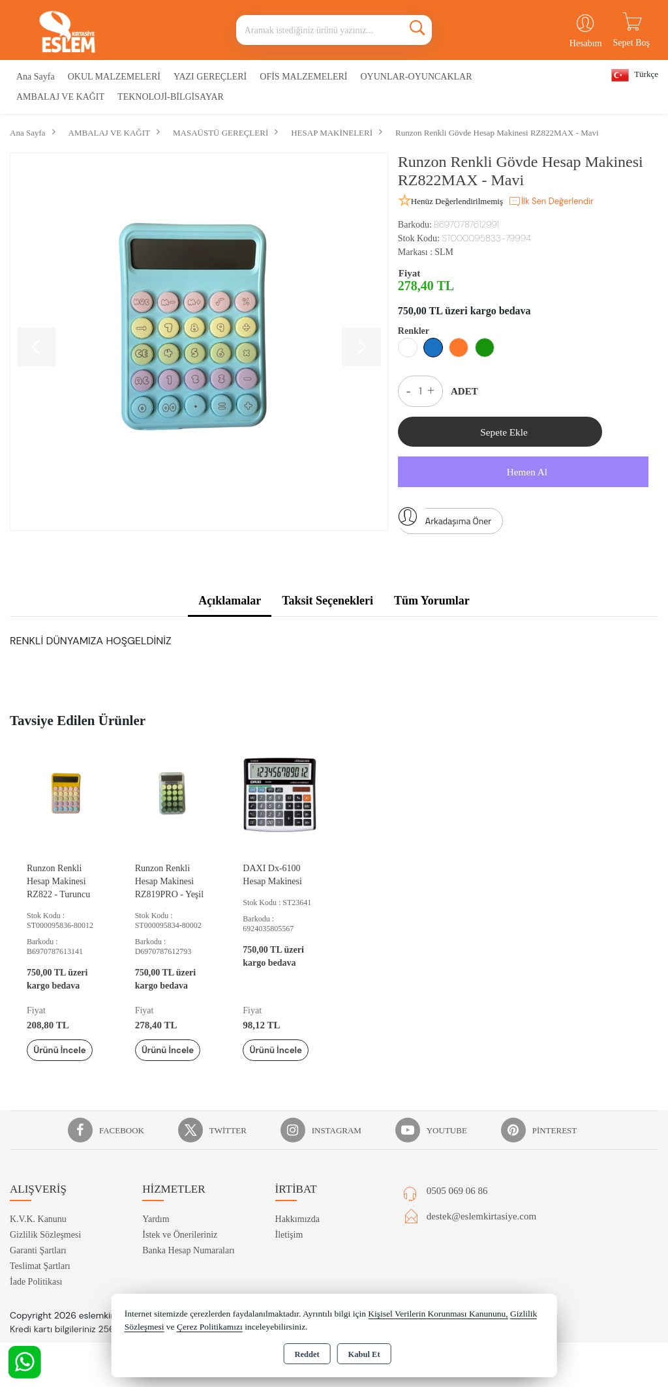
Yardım (155, 1239)
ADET (464, 391)
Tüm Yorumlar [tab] (432, 605)
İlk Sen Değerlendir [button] (551, 201)
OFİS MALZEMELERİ (303, 77)
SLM (443, 252)
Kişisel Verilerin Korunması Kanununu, (438, 1314)
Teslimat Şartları (40, 1285)
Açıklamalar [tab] (229, 605)
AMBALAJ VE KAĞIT (60, 97)
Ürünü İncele (64, 1062)
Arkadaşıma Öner (444, 522)
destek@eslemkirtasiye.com (481, 1235)
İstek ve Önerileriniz (179, 1254)
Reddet (306, 1354)
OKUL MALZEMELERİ (114, 77)
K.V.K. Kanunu (38, 1239)
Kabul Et (364, 1354)
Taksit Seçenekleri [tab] (327, 605)
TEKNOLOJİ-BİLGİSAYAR (170, 97)
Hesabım (585, 43)
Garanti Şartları (38, 1270)
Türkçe (634, 75)
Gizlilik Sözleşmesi (45, 1254)
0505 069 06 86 (457, 1210)
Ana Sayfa (35, 77)
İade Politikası (36, 1301)
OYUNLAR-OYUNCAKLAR (416, 77)
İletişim (289, 1254)
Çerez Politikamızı (210, 1327)
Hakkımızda (297, 1239)
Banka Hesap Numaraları (188, 1270)
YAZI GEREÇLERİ (210, 77)
